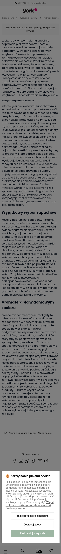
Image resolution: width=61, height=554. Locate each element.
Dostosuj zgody (32, 524)
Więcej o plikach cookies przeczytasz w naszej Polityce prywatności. (30, 505)
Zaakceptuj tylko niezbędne (32, 515)
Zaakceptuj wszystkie (32, 533)
